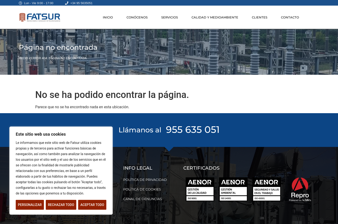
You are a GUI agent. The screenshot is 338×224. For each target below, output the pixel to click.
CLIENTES (259, 15)
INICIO (108, 15)
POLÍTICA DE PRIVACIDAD (145, 180)
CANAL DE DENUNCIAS (142, 199)
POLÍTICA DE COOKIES (142, 189)
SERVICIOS (169, 15)
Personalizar (30, 205)
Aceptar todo (92, 205)
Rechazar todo (61, 205)
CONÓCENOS (137, 15)
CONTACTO (290, 15)
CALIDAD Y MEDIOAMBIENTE (215, 15)
